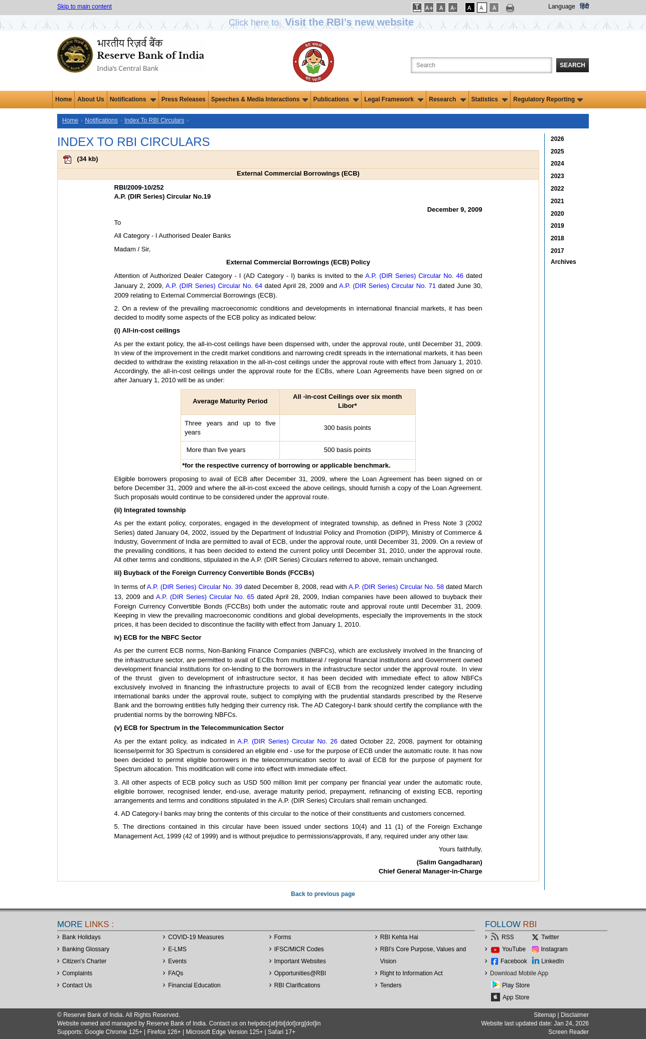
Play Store (516, 985)
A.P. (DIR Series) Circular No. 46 (414, 275)
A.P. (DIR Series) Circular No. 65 (205, 597)
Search (572, 65)
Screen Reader (568, 1031)
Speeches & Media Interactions (259, 99)
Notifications (133, 99)
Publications (336, 99)
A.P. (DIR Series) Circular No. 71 (387, 285)
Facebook (514, 961)
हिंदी (584, 6)
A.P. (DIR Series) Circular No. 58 (396, 586)
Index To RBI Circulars (154, 120)
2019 (557, 225)
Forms (282, 937)
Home (63, 99)
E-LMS (177, 949)
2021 (557, 201)
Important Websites (300, 961)
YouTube (514, 949)
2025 (557, 151)
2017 (557, 250)
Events (177, 961)
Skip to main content (84, 6)
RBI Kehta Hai (399, 937)
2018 (557, 238)
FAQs (175, 973)
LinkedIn (552, 961)
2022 (557, 188)
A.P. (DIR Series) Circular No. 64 (214, 285)
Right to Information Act (411, 973)
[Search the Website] (481, 65)
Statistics (489, 99)
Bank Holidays (81, 937)
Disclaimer (575, 1014)
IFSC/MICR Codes (299, 949)
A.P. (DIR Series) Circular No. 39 (194, 586)
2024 (557, 163)
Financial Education (194, 985)
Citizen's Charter (84, 961)
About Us (90, 99)
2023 (557, 176)
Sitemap (545, 1014)
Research (447, 99)
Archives (563, 261)
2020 (557, 213)
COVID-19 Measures (196, 937)
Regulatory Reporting (548, 99)
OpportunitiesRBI (300, 973)
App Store (516, 997)
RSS (508, 937)
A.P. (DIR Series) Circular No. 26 (287, 741)
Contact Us (77, 985)
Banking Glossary (85, 949)
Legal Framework (393, 99)
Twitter (550, 937)
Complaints (77, 973)
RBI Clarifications (297, 985)
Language (561, 6)
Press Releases (184, 99)
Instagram (554, 949)
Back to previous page (323, 894)
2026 (557, 138)
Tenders (391, 985)
